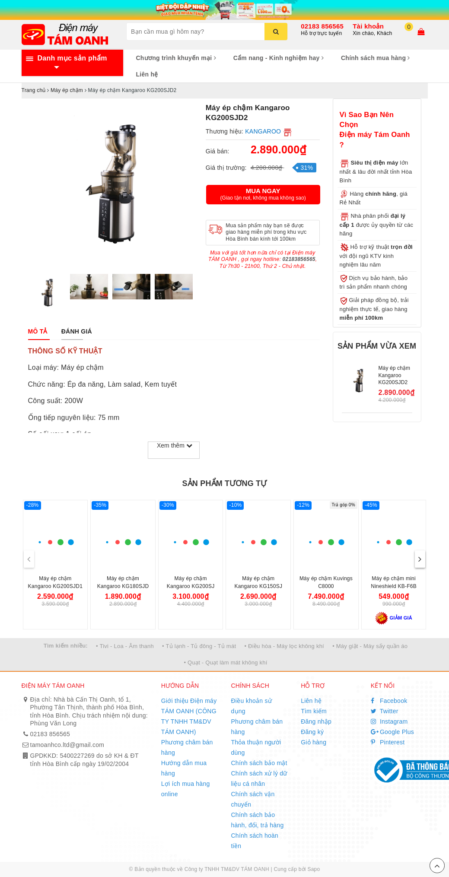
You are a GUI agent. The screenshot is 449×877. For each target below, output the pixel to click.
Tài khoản (368, 26)
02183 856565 (322, 26)
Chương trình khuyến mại (176, 57)
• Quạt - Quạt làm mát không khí (225, 662)
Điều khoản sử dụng (251, 706)
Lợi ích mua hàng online (185, 789)
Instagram (389, 721)
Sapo (313, 869)
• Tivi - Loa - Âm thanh (125, 646)
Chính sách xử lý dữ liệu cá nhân (259, 778)
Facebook (389, 700)
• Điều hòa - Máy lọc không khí (284, 646)
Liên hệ (147, 74)
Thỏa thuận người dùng (256, 747)
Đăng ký (312, 731)
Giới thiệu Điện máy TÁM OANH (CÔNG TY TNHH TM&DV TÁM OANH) (189, 716)
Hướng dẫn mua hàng (184, 768)
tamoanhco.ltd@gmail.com (67, 744)
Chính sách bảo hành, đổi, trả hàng (257, 820)
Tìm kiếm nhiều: (66, 645)
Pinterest (388, 742)
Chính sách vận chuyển (252, 799)
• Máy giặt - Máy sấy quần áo (370, 646)
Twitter (384, 711)
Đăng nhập (316, 721)
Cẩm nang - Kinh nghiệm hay (278, 57)
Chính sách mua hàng (375, 57)
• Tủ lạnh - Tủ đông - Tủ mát (199, 646)
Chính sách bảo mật (259, 762)
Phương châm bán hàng (187, 747)
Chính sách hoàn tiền (254, 840)
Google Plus (392, 731)
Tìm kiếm (314, 711)
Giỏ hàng (313, 742)
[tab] (38, 331)
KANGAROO (263, 131)
